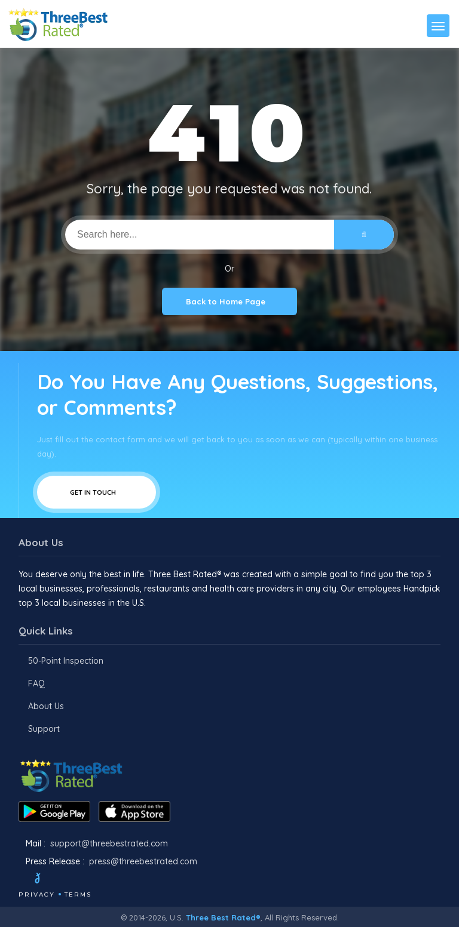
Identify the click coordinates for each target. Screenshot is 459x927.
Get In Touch (96, 492)
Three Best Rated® (223, 917)
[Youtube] (94, 880)
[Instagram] (77, 880)
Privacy (37, 894)
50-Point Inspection (65, 660)
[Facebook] (20, 880)
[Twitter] (49, 880)
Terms (78, 894)
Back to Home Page (229, 301)
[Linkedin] (110, 880)
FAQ (36, 683)
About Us (46, 706)
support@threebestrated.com (109, 843)
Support (44, 728)
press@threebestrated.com (143, 861)
